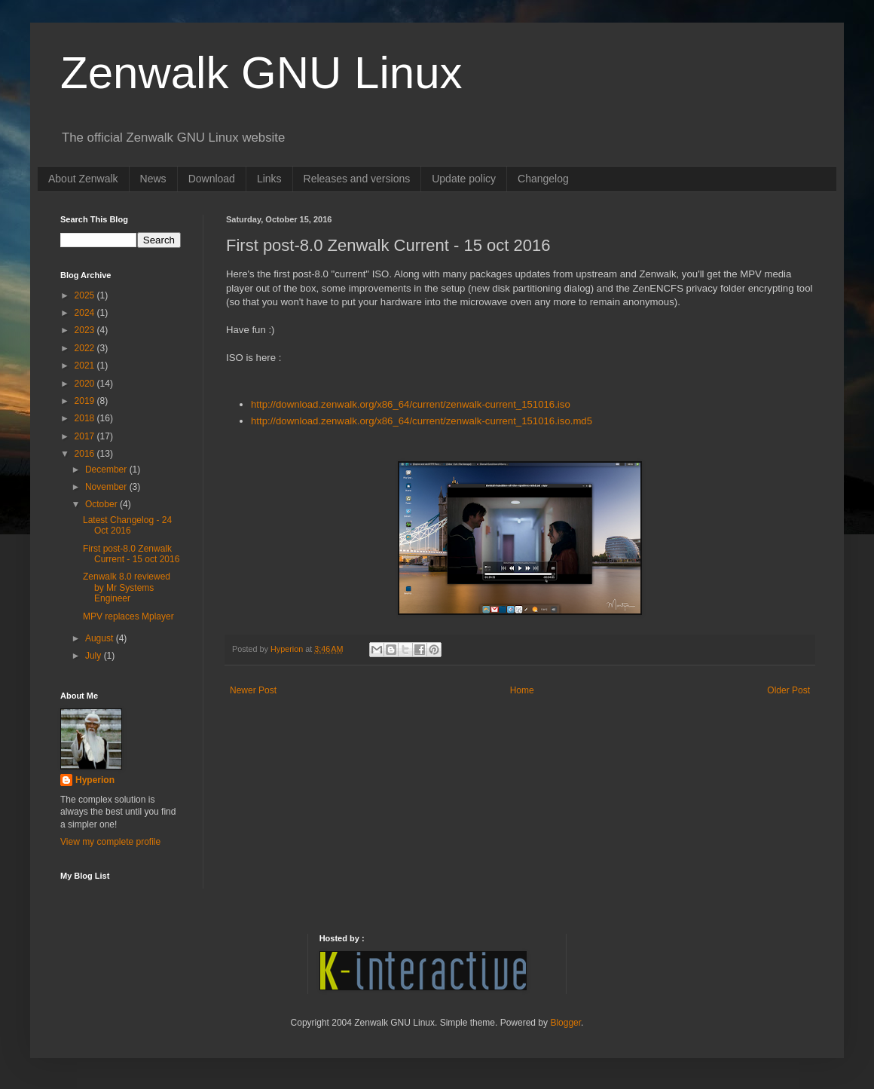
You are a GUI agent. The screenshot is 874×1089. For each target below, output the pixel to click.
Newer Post (253, 690)
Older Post (788, 690)
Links (269, 179)
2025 (86, 295)
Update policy (464, 179)
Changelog (543, 179)
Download (211, 179)
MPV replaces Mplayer (128, 616)
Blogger (565, 1022)
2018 (86, 418)
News (153, 179)
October (102, 504)
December (107, 469)
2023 (86, 330)
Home (522, 690)
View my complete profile (110, 842)
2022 (86, 348)
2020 (86, 383)
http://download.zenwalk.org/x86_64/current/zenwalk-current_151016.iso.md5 (421, 421)
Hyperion (95, 780)
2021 (86, 365)
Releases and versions (357, 179)
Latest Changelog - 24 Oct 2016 (127, 525)
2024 (86, 312)
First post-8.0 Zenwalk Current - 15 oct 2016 (131, 553)
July (94, 655)
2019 (86, 401)
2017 (86, 436)
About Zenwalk (83, 179)
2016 (86, 453)
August (100, 638)
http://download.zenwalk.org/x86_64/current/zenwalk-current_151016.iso (410, 404)
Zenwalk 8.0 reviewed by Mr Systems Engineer (126, 587)
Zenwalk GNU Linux (261, 72)
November (107, 487)
